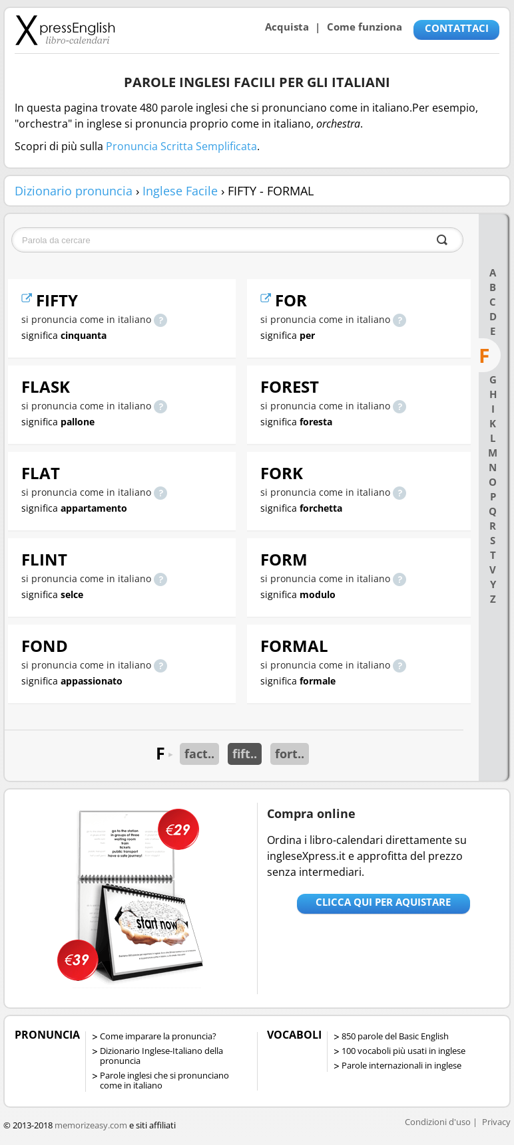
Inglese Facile (180, 191)
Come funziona (364, 26)
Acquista (287, 26)
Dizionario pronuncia (73, 191)
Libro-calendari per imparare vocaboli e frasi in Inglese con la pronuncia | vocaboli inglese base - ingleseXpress (65, 30)
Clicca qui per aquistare (383, 901)
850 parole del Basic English (395, 1036)
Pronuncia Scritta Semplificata (181, 146)
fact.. (199, 754)
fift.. (244, 754)
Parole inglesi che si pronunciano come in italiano (164, 1080)
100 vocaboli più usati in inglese (403, 1051)
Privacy (496, 1122)
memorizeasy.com (91, 1125)
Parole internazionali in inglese (401, 1065)
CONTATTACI (457, 28)
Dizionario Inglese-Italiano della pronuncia (161, 1056)
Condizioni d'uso (438, 1122)
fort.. (289, 754)
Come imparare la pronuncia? (158, 1036)
